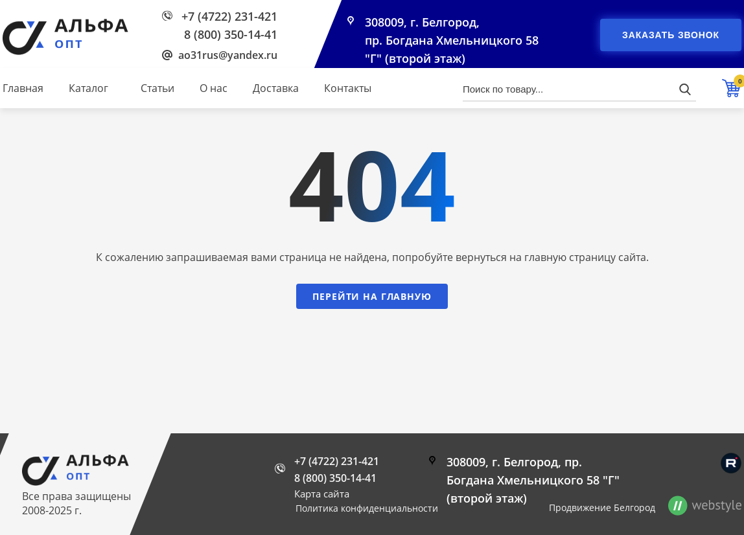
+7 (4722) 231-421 (229, 16)
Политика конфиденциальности (367, 508)
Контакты (347, 88)
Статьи (157, 88)
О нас (213, 88)
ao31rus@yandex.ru (227, 55)
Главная (23, 88)
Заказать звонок (670, 35)
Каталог (88, 88)
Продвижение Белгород (602, 507)
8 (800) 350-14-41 (230, 34)
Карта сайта (321, 493)
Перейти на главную (371, 296)
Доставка (276, 88)
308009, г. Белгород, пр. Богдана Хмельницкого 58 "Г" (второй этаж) (452, 40)
